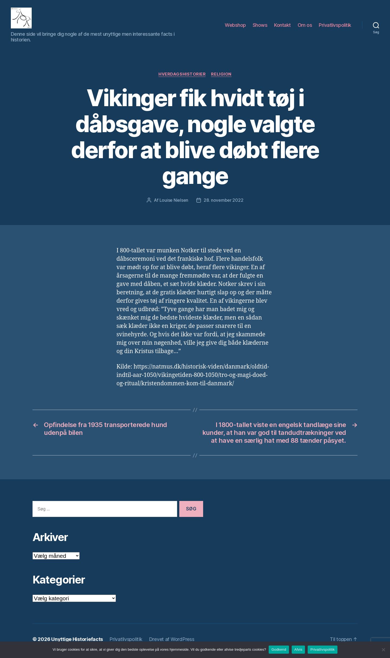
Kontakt (282, 27)
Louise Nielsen (174, 203)
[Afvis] (383, 649)
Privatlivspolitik (335, 27)
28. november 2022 (223, 203)
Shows (260, 27)
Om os (305, 27)
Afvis (298, 649)
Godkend (278, 649)
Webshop (235, 27)
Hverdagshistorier (182, 77)
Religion (221, 77)
